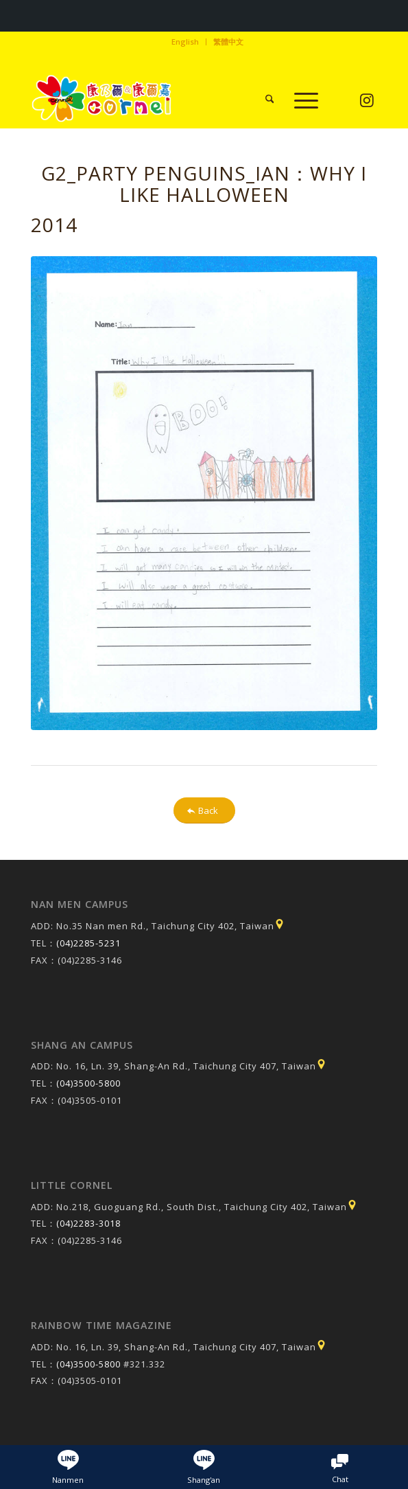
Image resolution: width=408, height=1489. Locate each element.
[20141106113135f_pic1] (204, 492)
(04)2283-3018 (88, 1223)
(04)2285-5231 (88, 943)
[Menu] (299, 100)
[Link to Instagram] (367, 100)
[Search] (263, 100)
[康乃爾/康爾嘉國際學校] (170, 100)
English (185, 41)
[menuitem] (185, 41)
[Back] (204, 810)
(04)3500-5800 (88, 1083)
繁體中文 (228, 41)
